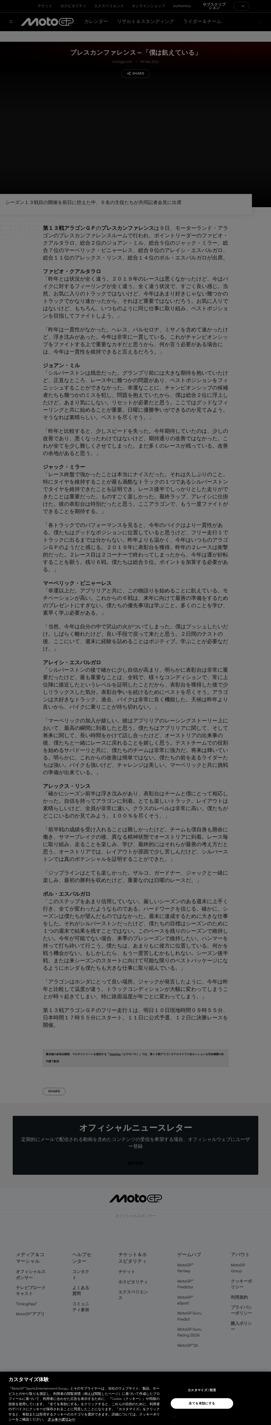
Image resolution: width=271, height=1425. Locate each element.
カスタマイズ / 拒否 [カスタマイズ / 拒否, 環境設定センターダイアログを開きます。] (202, 1390)
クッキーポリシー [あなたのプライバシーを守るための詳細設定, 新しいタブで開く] (61, 1419)
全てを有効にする (202, 1403)
